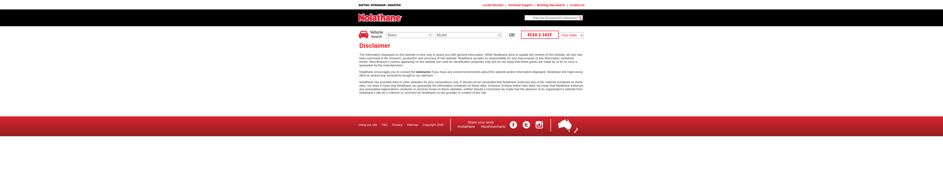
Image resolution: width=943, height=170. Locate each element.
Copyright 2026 (433, 125)
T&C (385, 125)
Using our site (367, 125)
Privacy (397, 125)
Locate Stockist (493, 5)
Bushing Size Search (551, 5)
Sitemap (412, 125)
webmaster (423, 72)
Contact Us (577, 5)
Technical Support (520, 5)
